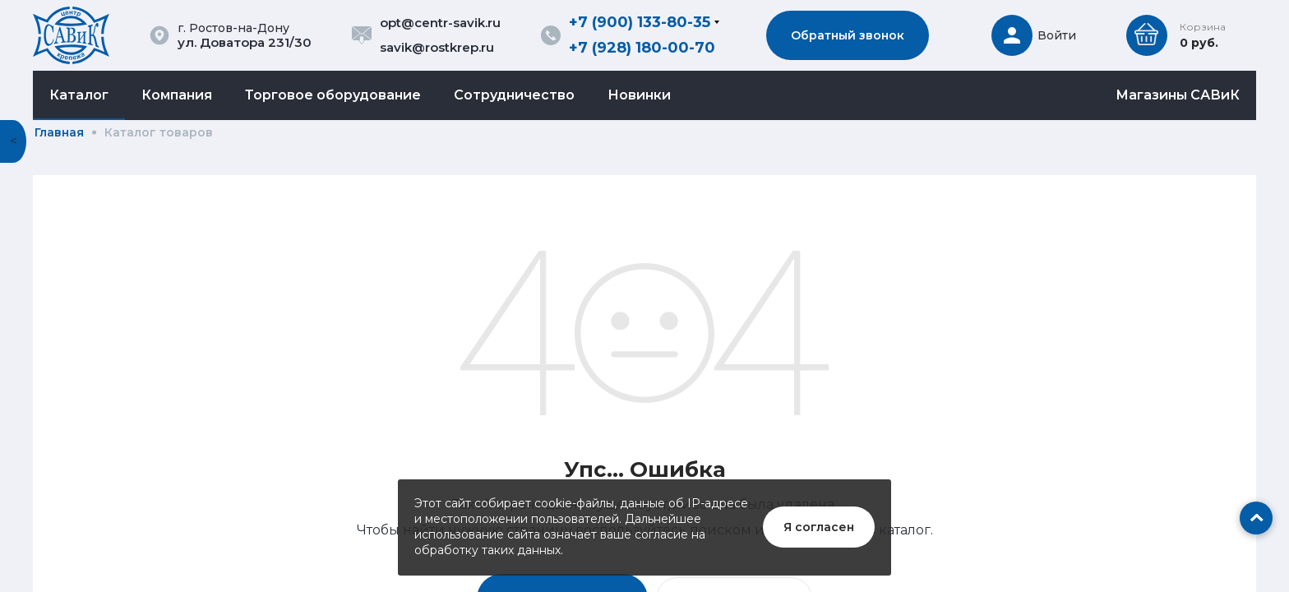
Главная (59, 132)
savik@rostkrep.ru (437, 47)
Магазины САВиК (1178, 95)
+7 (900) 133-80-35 (639, 22)
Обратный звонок (847, 35)
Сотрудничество (514, 95)
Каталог (79, 95)
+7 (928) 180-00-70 (642, 48)
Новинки (639, 95)
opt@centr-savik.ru (440, 22)
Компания (176, 95)
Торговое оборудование (333, 95)
